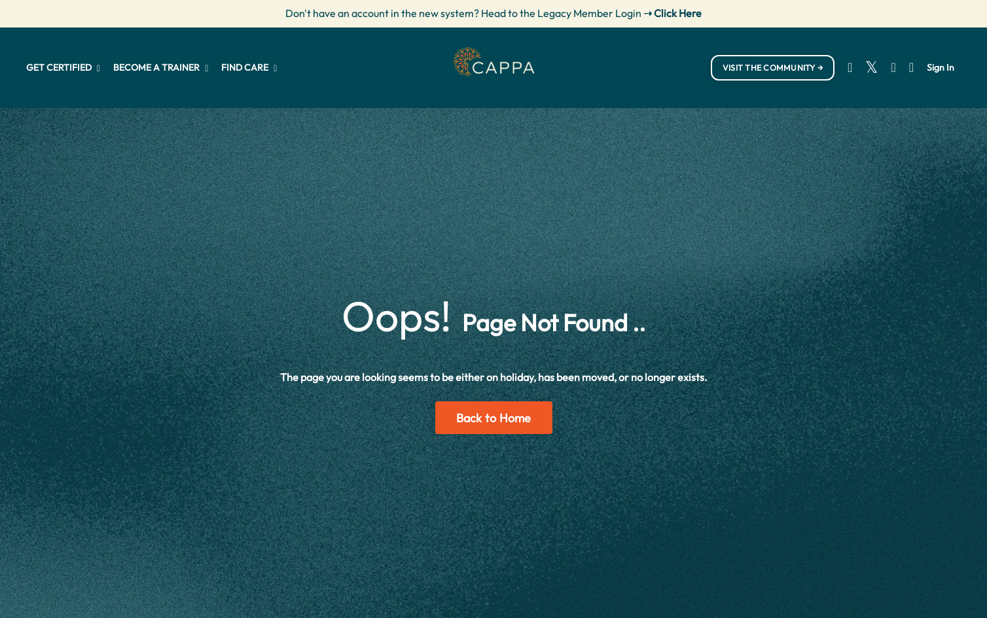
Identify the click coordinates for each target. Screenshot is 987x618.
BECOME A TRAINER (160, 67)
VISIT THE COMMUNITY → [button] (773, 67)
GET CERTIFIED (63, 67)
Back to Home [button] (493, 418)
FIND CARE (249, 67)
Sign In (940, 67)
